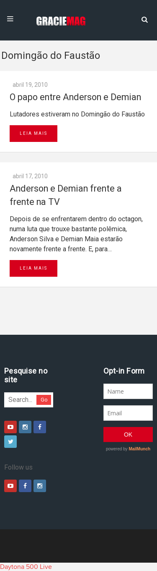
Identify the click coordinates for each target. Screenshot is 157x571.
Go (44, 400)
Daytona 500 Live (26, 567)
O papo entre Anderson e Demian (75, 97)
